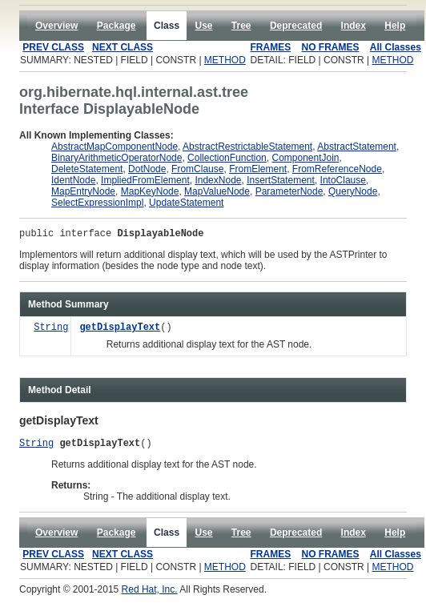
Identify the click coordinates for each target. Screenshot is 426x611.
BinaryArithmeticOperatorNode (116, 157)
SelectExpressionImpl (97, 202)
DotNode (147, 169)
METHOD (225, 60)
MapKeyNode (150, 191)
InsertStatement (281, 180)
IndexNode (218, 180)
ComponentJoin (305, 157)
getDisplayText (119, 330)
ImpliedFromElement (145, 180)
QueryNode (352, 191)
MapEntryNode (83, 191)
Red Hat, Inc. (150, 594)
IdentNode (73, 180)
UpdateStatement (186, 202)
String (51, 330)
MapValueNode (217, 191)
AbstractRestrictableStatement (247, 146)
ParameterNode (289, 191)
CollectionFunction (227, 157)
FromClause (197, 169)
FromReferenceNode (337, 169)
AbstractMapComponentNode (114, 146)
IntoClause (343, 180)
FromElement (258, 169)
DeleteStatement (87, 169)
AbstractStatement (356, 146)
